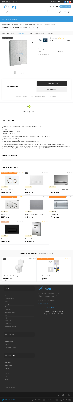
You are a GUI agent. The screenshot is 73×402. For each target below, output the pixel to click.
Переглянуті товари (46, 254)
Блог (6, 385)
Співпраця (7, 368)
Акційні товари (8, 350)
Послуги (7, 379)
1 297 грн (61, 194)
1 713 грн (61, 218)
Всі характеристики (43, 54)
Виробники (7, 371)
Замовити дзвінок (65, 6)
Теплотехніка (8, 329)
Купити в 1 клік (51, 90)
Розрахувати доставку (38, 97)
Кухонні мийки (8, 321)
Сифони (7, 318)
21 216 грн (54, 279)
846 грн (36, 218)
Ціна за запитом (12, 87)
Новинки (7, 339)
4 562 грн (13, 280)
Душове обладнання (10, 312)
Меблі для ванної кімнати (11, 304)
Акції (6, 377)
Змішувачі (7, 310)
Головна (7, 360)
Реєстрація (7, 1)
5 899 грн (36, 243)
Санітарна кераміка (9, 299)
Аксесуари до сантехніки (11, 326)
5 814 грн (12, 243)
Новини (6, 382)
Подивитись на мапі (43, 303)
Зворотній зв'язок (8, 399)
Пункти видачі (8, 366)
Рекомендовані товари (10, 347)
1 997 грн (12, 218)
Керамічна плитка (9, 296)
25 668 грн (12, 194)
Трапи (6, 315)
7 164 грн (30, 279)
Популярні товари (9, 342)
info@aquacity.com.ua (55, 312)
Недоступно (53, 97)
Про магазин (8, 363)
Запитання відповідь (10, 388)
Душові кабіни (8, 307)
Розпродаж (7, 345)
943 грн (36, 194)
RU (13, 1)
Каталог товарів (9, 19)
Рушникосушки (8, 324)
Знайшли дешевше (21, 97)
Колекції (7, 374)
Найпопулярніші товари (28, 254)
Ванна (6, 301)
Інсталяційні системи (10, 293)
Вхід (3, 1)
